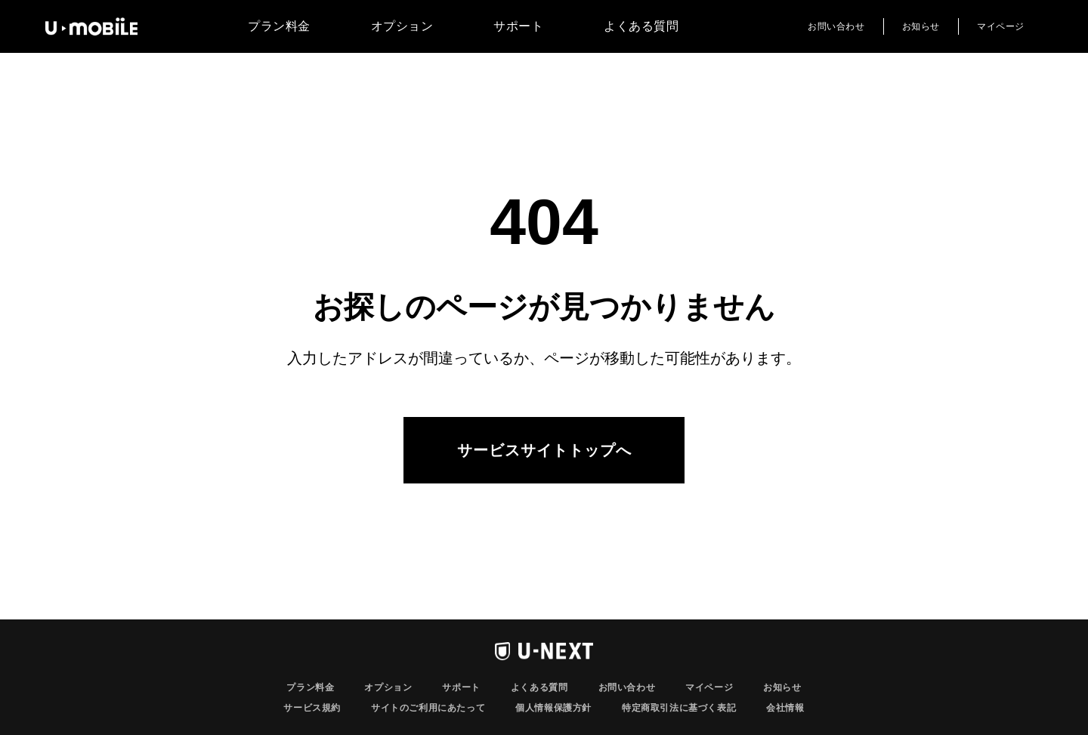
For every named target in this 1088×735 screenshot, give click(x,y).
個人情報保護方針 (553, 707)
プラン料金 (279, 26)
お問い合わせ (836, 26)
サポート (518, 26)
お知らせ (921, 26)
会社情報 (785, 707)
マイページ (1001, 26)
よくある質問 (641, 26)
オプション (402, 26)
